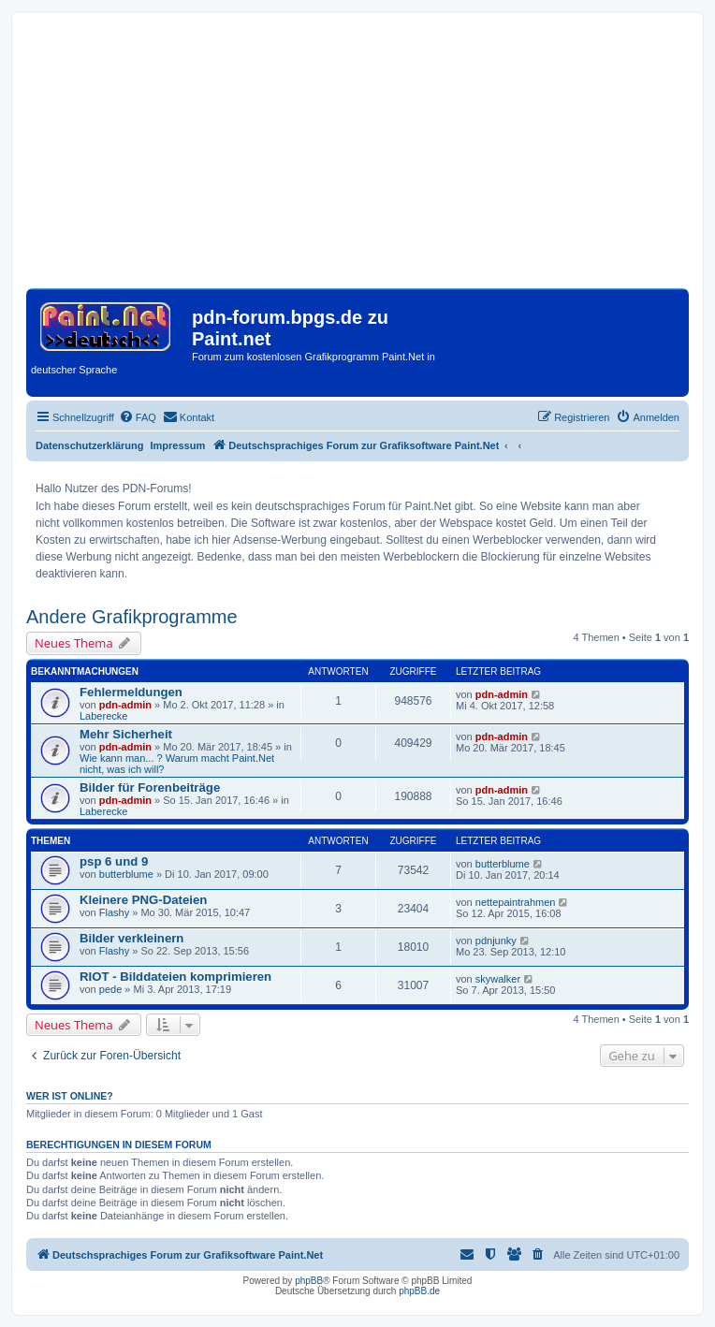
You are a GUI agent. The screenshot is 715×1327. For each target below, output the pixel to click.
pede (110, 989)
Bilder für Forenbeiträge (150, 787)
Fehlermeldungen (131, 692)
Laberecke (103, 716)
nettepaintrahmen (515, 902)
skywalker (497, 978)
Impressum (178, 445)
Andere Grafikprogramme (132, 616)
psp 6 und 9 (114, 861)
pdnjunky (496, 940)
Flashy (114, 912)
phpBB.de (419, 1291)
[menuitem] (137, 417)
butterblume (126, 874)
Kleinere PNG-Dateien (143, 900)
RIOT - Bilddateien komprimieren (175, 977)
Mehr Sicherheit (126, 734)
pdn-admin (125, 704)
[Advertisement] (357, 157)
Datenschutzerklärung (90, 445)
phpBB (309, 1281)
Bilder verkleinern (131, 938)
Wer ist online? (69, 1095)
